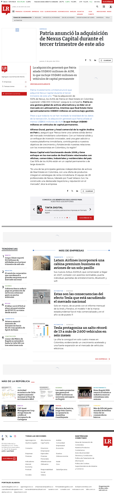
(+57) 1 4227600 (8, 451)
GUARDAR (106, 60)
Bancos (8, 255)
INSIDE (109, 11)
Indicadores (29, 461)
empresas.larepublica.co (44, 487)
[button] (33, 209)
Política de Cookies (82, 463)
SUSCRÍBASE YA (85, 218)
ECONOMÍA (27, 11)
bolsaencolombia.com (83, 487)
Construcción (10, 336)
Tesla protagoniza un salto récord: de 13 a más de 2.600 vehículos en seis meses (80, 331)
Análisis (58, 440)
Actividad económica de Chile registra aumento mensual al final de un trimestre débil (26, 394)
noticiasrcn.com (78, 489)
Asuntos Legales (31, 443)
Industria (8, 270)
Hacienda (8, 286)
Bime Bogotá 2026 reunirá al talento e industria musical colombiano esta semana (102, 394)
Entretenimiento (100, 387)
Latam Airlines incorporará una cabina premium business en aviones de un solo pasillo (79, 264)
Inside (58, 461)
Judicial (58, 405)
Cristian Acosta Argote (40, 84)
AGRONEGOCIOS (63, 11)
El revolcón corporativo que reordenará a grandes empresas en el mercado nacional (16, 276)
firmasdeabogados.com (64, 487)
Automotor (18, 20)
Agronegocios (30, 440)
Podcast (28, 469)
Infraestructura (46, 461)
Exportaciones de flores (85, 17)
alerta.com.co (7, 492)
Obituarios (44, 464)
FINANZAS (18, 11)
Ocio (58, 464)
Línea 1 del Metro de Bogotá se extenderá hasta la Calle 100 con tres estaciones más (14, 342)
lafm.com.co (90, 489)
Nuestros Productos (82, 447)
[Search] (97, 7)
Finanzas (28, 456)
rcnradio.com (65, 489)
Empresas (100, 17)
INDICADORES (101, 11)
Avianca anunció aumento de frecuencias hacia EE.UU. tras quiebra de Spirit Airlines (15, 325)
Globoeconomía (62, 456)
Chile (19, 387)
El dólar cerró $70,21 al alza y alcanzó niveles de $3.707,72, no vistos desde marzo (15, 309)
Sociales (28, 475)
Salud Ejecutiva (61, 469)
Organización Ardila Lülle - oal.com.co (104, 488)
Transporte (9, 319)
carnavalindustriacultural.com (35, 489)
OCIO (42, 11)
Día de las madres (68, 17)
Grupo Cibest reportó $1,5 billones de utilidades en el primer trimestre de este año (15, 261)
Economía (59, 448)
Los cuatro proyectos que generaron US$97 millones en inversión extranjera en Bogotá (65, 394)
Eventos (59, 453)
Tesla (108, 17)
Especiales (44, 453)
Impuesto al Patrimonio (51, 17)
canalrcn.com (53, 489)
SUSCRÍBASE (108, 2)
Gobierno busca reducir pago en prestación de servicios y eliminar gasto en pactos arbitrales (15, 293)
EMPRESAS (35, 11)
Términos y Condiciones (83, 455)
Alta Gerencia (46, 440)
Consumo (97, 405)
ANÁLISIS (73, 11)
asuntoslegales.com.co (10, 487)
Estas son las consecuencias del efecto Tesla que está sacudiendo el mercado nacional (79, 298)
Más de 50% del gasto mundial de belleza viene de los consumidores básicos (103, 412)
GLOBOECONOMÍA (51, 11)
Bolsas (7, 303)
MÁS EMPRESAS (101, 359)
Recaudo (38, 17)
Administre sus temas (11, 94)
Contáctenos (80, 450)
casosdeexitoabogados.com (12, 489)
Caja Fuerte (45, 443)
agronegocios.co (27, 487)
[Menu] (13, 11)
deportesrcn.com (20, 492)
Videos (43, 475)
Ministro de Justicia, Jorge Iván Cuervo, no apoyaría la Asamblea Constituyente (65, 412)
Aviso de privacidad (82, 453)
